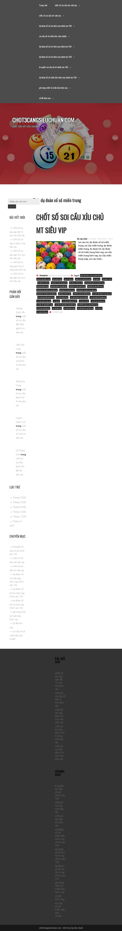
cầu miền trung (57, 279)
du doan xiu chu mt (43, 283)
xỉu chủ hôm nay (56, 308)
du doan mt (97, 279)
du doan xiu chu (106, 279)
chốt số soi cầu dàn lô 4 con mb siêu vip (17, 277)
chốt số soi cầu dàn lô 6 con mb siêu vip (17, 255)
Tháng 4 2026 (19, 502)
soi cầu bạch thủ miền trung (46, 297)
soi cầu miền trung (62, 297)
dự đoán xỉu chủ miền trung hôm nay (47, 290)
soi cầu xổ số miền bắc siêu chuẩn (52, 36)
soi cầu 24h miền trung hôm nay (102, 294)
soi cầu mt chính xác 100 (69, 301)
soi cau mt (56, 301)
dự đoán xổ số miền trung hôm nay (86, 290)
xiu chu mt (99, 308)
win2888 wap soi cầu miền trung (88, 305)
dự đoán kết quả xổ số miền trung (94, 283)
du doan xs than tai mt (76, 283)
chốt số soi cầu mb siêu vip (66, 5)
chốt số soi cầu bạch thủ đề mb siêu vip (20, 466)
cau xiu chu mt (68, 279)
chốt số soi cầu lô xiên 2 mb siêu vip (17, 243)
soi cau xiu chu (83, 301)
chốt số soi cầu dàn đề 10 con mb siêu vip (17, 232)
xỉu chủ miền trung (69, 308)
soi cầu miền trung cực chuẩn (79, 297)
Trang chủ (43, 5)
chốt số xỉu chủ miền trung (83, 279)
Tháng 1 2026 (19, 516)
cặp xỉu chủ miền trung (43, 279)
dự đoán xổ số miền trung (67, 290)
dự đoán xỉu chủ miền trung (95, 286)
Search (12, 206)
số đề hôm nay (45, 98)
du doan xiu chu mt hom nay (59, 283)
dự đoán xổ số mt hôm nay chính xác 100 (55, 46)
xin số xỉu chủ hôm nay (43, 308)
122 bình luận (57, 312)
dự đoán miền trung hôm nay (59, 286)
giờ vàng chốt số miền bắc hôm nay (53, 87)
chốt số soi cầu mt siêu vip (50, 15)
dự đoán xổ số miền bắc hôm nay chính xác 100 (58, 77)
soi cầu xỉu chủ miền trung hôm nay (65, 305)
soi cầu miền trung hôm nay (98, 297)
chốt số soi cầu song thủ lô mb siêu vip (21, 361)
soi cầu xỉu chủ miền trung (44, 305)
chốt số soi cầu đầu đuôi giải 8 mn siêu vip (21, 324)
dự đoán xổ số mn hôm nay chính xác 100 (55, 25)
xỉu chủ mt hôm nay (42, 312)
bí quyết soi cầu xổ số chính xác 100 (53, 67)
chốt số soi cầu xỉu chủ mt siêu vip (71, 223)
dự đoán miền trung (42, 286)
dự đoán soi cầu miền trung (77, 286)
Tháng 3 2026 (19, 507)
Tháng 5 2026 (19, 497)
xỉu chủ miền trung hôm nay (85, 308)
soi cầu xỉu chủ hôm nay (98, 301)
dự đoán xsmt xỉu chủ (65, 294)
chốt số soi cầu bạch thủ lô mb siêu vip (21, 397)
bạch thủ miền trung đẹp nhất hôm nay (91, 275)
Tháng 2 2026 (19, 512)
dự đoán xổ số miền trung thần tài (46, 294)
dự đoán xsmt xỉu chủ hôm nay (81, 294)
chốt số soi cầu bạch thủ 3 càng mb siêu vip (18, 266)
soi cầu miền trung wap (44, 301)
